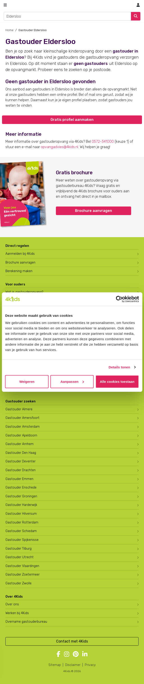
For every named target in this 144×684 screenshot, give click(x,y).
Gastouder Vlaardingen (22, 566)
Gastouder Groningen (21, 496)
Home (9, 30)
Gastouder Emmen (19, 479)
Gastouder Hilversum (21, 514)
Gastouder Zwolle (18, 583)
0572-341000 (103, 141)
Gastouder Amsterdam (22, 427)
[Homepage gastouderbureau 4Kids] (72, 5)
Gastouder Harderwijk (21, 505)
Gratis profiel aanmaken (72, 119)
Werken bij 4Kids (17, 613)
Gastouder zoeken (20, 401)
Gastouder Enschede (21, 487)
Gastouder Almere (18, 409)
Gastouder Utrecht (19, 557)
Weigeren (26, 381)
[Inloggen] (138, 5)
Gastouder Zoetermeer (22, 574)
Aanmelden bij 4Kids (20, 254)
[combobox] (67, 16)
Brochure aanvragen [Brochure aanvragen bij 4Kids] (20, 262)
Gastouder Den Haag (20, 453)
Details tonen (119, 367)
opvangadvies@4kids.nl (59, 147)
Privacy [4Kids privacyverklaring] (90, 665)
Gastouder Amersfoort (22, 418)
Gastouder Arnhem (19, 444)
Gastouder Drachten (20, 470)
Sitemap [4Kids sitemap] (54, 665)
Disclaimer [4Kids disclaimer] (72, 665)
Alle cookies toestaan (117, 381)
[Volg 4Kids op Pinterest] (76, 654)
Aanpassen (72, 381)
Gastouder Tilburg (18, 549)
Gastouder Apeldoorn (21, 435)
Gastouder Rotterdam (21, 522)
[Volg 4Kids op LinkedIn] (84, 654)
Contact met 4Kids (72, 641)
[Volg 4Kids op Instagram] (66, 654)
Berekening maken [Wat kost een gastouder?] (18, 271)
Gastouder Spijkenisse (22, 540)
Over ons (12, 604)
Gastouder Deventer (20, 461)
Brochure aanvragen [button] (93, 211)
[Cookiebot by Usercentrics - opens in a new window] (119, 299)
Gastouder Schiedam (21, 531)
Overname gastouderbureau (26, 622)
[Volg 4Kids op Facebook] (58, 654)
